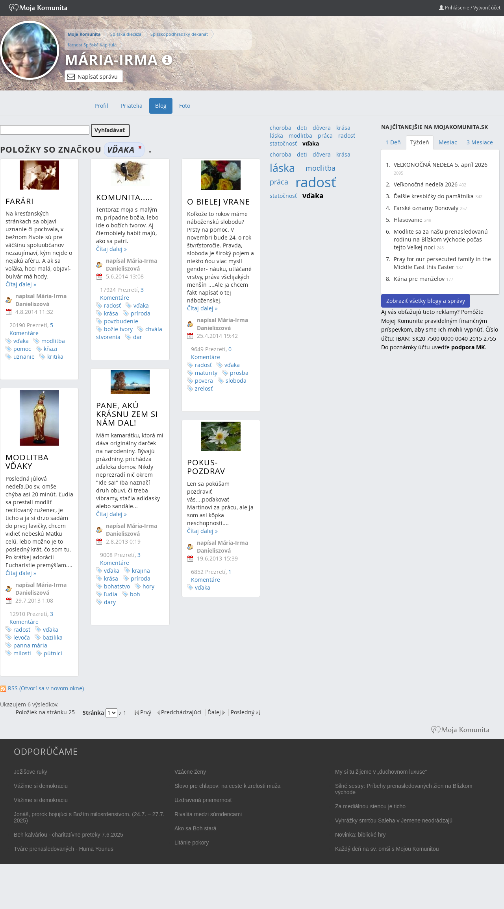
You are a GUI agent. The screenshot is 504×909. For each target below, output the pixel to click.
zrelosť (198, 388)
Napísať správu (92, 77)
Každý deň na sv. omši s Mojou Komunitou (387, 849)
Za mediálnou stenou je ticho (370, 806)
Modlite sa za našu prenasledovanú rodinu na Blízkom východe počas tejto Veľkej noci (441, 239)
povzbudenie (119, 321)
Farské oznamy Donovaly (426, 208)
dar (135, 337)
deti (302, 127)
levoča (21, 647)
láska (276, 135)
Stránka (93, 712)
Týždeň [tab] (419, 142)
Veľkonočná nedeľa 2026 (426, 184)
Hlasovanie (408, 219)
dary (107, 609)
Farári (20, 201)
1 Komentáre (205, 582)
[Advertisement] (440, 485)
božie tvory (116, 329)
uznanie (24, 356)
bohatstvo (115, 593)
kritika (55, 356)
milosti (22, 662)
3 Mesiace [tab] (480, 142)
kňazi (50, 348)
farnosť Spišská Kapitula (92, 45)
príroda (138, 313)
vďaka (21, 341)
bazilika (53, 647)
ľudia (108, 601)
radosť (110, 305)
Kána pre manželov (419, 278)
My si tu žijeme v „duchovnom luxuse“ (381, 772)
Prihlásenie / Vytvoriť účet (469, 7)
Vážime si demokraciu (41, 786)
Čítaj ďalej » (21, 284)
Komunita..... (122, 197)
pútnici (53, 662)
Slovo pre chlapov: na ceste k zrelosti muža (227, 786)
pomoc (22, 348)
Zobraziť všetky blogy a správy (425, 300)
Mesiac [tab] (448, 142)
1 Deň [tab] (393, 142)
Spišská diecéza (125, 34)
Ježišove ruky (30, 772)
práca (325, 135)
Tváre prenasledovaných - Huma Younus (63, 849)
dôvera (322, 127)
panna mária (30, 654)
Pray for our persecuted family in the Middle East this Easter (442, 263)
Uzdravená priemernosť (203, 800)
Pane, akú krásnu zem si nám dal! (125, 421)
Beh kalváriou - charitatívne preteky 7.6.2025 (68, 835)
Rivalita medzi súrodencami (208, 814)
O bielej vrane (213, 201)
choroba (280, 127)
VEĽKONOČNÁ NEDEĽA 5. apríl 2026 (440, 164)
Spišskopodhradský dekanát (179, 34)
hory (146, 593)
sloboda (230, 380)
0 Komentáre (205, 353)
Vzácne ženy (190, 772)
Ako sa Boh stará (195, 828)
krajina (139, 577)
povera (198, 380)
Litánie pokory (191, 842)
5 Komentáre (31, 329)
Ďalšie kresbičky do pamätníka (434, 196)
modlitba (53, 341)
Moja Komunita (84, 34)
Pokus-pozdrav (201, 473)
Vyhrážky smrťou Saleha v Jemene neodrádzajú (393, 820)
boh (133, 601)
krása (109, 313)
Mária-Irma (111, 59)
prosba (233, 372)
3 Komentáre (119, 293)
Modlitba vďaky (27, 471)
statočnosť (283, 143)
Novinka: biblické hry (360, 835)
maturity (200, 372)
